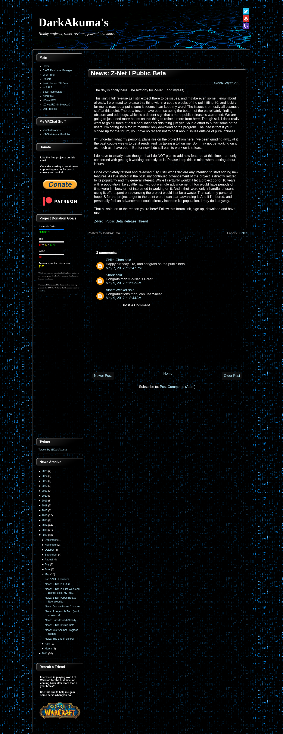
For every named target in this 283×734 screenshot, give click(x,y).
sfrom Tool (49, 74)
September (51, 554)
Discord (47, 78)
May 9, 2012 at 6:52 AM (124, 283)
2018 (44, 505)
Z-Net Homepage (52, 91)
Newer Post (103, 375)
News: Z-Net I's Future (58, 584)
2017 (44, 510)
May (47, 574)
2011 (44, 653)
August (49, 559)
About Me (48, 96)
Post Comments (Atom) (177, 387)
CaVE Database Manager (57, 70)
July (47, 564)
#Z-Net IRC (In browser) (56, 104)
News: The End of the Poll (60, 638)
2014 (44, 525)
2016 (44, 515)
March (48, 648)
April (47, 643)
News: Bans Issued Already (60, 620)
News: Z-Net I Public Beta (59, 625)
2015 (44, 520)
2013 (44, 530)
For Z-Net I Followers (57, 579)
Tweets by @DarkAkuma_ (53, 449)
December (51, 539)
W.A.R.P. (48, 87)
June (47, 569)
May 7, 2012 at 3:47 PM (124, 268)
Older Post (232, 375)
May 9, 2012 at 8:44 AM (124, 298)
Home (46, 66)
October (49, 549)
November (51, 544)
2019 (44, 500)
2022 (44, 485)
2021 (44, 490)
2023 (44, 481)
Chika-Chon (115, 260)
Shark (110, 275)
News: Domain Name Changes (62, 606)
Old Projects (50, 108)
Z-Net (243, 233)
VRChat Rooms (51, 130)
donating (41, 291)
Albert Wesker (116, 290)
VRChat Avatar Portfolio (56, 134)
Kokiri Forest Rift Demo (56, 83)
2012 (44, 535)
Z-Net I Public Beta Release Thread (121, 221)
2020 (44, 495)
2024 (44, 476)
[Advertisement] (60, 366)
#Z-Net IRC (49, 100)
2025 (44, 471)
